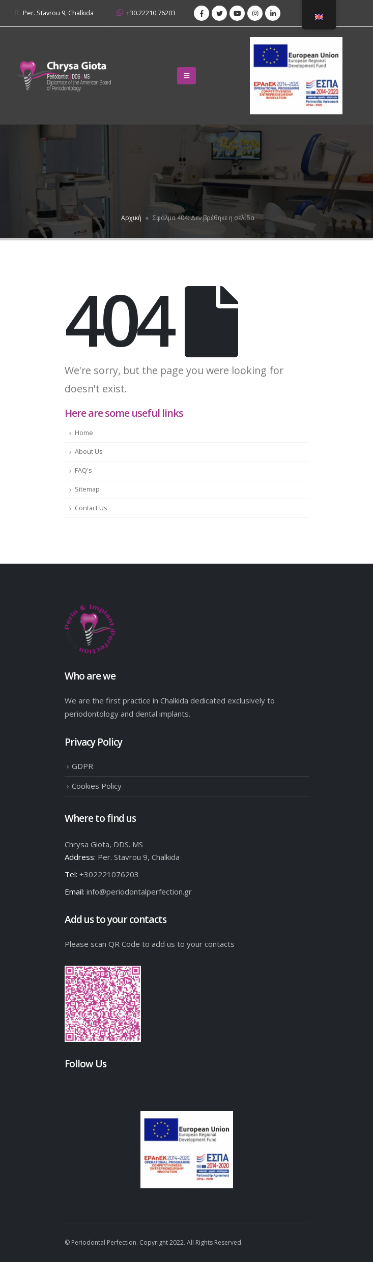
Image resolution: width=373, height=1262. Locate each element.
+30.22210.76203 (146, 13)
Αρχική (131, 217)
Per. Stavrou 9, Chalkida (58, 13)
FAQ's (83, 470)
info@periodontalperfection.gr (139, 891)
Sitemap (87, 489)
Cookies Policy (97, 786)
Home (84, 432)
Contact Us (91, 508)
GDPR (82, 766)
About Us (89, 451)
